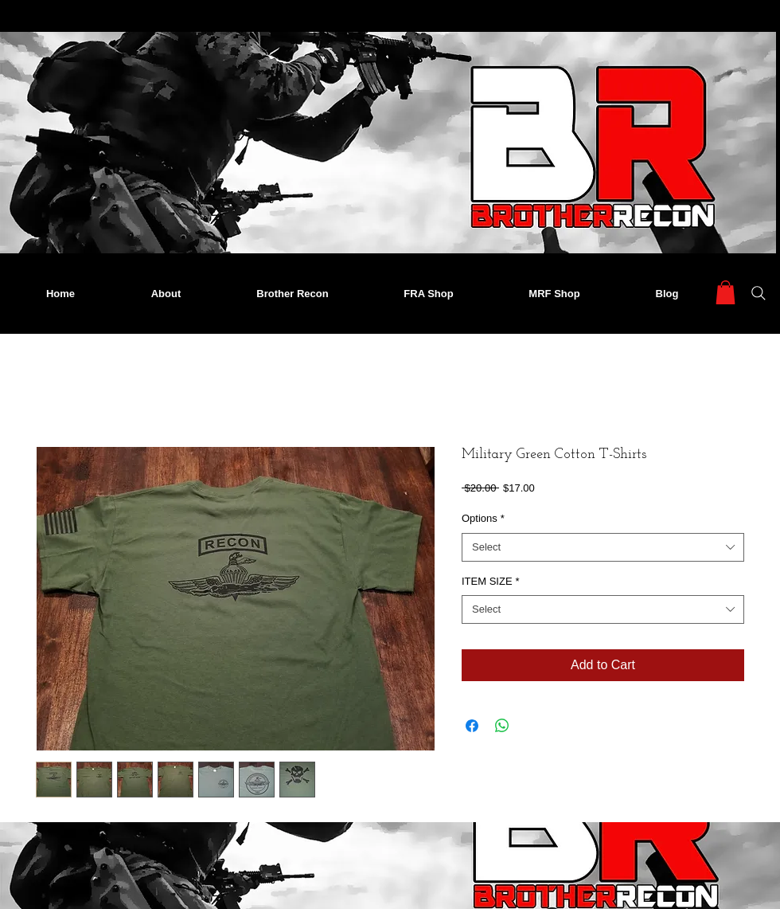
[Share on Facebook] (472, 725)
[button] (725, 292)
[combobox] (603, 547)
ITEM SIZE (491, 581)
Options (483, 518)
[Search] (758, 293)
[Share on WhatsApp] (502, 725)
